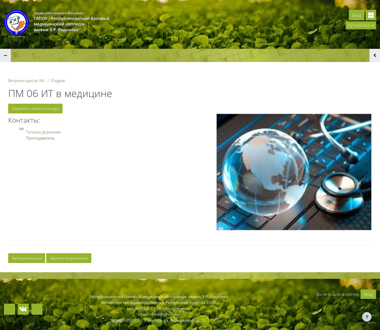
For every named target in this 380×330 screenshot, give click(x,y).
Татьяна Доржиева (43, 132)
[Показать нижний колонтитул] (367, 317)
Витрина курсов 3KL (26, 80)
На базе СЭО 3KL (365, 322)
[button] (361, 25)
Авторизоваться (27, 258)
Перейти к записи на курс (35, 108)
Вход (356, 15)
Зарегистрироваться (69, 258)
